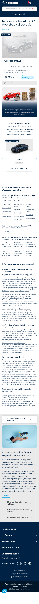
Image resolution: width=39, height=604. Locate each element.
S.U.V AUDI (29, 215)
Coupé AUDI (18, 219)
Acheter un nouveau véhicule (16, 420)
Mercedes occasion (21, 346)
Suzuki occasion (24, 337)
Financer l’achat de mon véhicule (17, 503)
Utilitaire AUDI (6, 200)
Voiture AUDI (18, 200)
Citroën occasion (28, 335)
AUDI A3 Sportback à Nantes (30, 253)
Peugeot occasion (19, 343)
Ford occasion (17, 335)
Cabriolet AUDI (19, 216)
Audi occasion (9, 346)
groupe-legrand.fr (26, 401)
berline (12, 291)
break (16, 291)
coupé (27, 291)
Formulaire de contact (11, 558)
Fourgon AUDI (6, 208)
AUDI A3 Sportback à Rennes (18, 253)
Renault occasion (7, 343)
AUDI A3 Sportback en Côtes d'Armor (6, 244)
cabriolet (21, 291)
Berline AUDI (18, 209)
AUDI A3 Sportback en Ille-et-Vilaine (18, 244)
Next (36, 159)
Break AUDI (18, 213)
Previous (3, 159)
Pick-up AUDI (6, 216)
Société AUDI (30, 218)
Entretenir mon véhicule (17, 518)
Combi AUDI (6, 204)
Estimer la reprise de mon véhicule (18, 511)
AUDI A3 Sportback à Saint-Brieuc (6, 253)
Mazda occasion (13, 337)
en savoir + (6, 496)
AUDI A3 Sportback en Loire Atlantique (31, 244)
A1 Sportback (6, 231)
